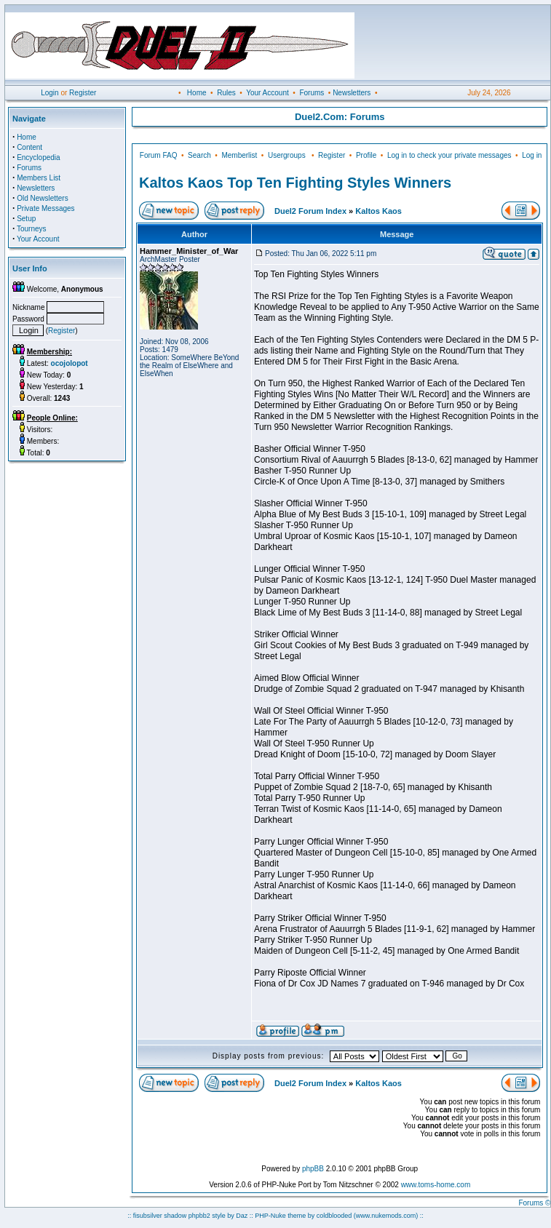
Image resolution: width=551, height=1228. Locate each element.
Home (197, 93)
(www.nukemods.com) (386, 1215)
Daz (241, 1215)
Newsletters (351, 93)
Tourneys (32, 229)
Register (82, 93)
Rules (226, 93)
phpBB (313, 1169)
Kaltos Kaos (378, 211)
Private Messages (45, 208)
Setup (26, 219)
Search (199, 155)
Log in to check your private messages (449, 155)
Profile (366, 155)
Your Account (267, 93)
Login (49, 93)
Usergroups (287, 155)
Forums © (534, 1203)
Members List (38, 178)
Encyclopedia (38, 158)
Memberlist (239, 155)
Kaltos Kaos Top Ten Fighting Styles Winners (295, 183)
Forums (311, 93)
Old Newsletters (42, 198)
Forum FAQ (159, 155)
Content (29, 147)
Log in (532, 155)
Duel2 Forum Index (310, 211)
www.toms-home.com (436, 1185)
